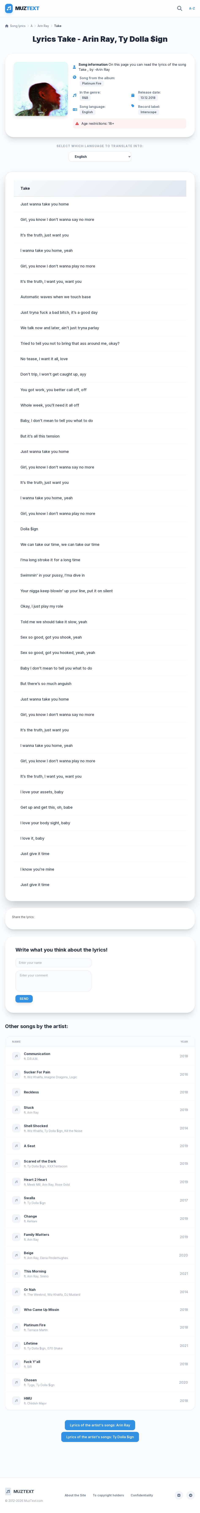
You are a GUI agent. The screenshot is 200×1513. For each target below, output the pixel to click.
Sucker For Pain (37, 1072)
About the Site (75, 1495)
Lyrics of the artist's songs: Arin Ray (100, 1425)
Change (30, 1216)
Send (24, 998)
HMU (28, 1398)
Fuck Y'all (32, 1362)
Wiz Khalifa (35, 1077)
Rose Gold (62, 1184)
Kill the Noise (73, 1131)
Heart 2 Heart (35, 1179)
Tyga (30, 1385)
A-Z (192, 8)
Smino (44, 1276)
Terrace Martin (37, 1330)
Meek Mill (34, 1184)
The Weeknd (36, 1294)
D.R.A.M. (32, 1059)
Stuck (29, 1107)
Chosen (30, 1380)
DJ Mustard (72, 1294)
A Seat (29, 1146)
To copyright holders (108, 1495)
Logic (73, 1077)
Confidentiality (142, 1495)
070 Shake (55, 1348)
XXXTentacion (57, 1166)
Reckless (31, 1092)
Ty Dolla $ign (53, 1131)
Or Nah (30, 1289)
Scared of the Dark (40, 1161)
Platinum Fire (35, 1325)
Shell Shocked (36, 1126)
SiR (29, 1366)
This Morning (35, 1271)
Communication (37, 1054)
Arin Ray (43, 26)
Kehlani (32, 1221)
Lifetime (31, 1343)
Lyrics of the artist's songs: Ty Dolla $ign (100, 1437)
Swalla (29, 1198)
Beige (28, 1253)
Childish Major (37, 1403)
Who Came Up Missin (41, 1310)
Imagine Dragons (56, 1077)
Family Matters (36, 1234)
